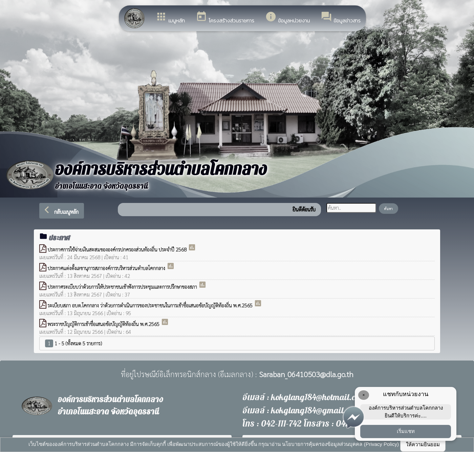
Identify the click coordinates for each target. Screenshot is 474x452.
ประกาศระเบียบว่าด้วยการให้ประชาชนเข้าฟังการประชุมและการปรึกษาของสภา (123, 286)
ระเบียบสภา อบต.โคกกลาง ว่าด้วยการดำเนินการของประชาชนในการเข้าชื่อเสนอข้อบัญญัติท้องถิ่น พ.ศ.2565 (151, 305)
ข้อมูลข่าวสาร (341, 17)
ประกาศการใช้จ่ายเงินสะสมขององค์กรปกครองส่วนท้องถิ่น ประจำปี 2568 (118, 249)
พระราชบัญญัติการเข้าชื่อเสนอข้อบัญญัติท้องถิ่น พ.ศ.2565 (104, 324)
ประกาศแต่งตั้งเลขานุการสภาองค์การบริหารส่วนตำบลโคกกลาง (107, 268)
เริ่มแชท (406, 431)
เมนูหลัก (170, 17)
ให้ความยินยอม (423, 444)
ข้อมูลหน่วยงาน (287, 17)
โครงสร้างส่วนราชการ (225, 17)
